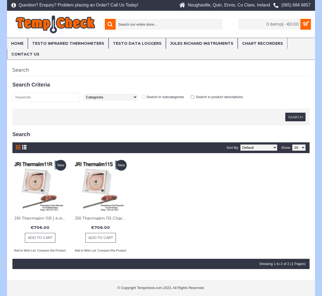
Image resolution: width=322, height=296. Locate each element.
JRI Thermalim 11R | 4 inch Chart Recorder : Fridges (41, 218)
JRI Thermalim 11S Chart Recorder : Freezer (101, 218)
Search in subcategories (165, 97)
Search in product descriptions (219, 97)
